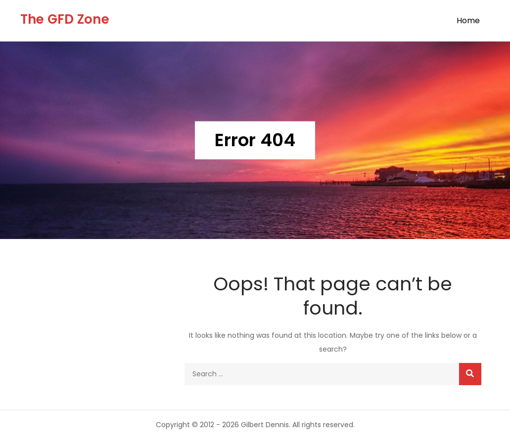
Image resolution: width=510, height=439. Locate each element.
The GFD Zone (64, 19)
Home (468, 20)
